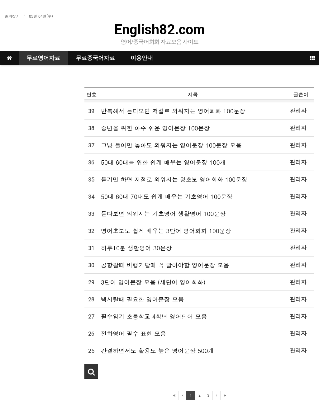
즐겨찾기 (12, 16)
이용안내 (142, 57)
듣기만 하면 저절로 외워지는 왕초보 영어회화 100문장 (174, 179)
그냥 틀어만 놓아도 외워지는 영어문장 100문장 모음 (171, 145)
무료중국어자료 (95, 57)
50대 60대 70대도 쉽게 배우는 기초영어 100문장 (167, 196)
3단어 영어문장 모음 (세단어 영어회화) (153, 282)
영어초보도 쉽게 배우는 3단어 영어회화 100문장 (166, 230)
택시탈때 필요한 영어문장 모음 (142, 299)
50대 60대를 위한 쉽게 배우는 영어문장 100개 (163, 162)
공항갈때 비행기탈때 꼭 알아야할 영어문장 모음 (165, 265)
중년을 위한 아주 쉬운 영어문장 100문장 (155, 128)
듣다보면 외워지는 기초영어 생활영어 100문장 (163, 213)
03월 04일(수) (41, 16)
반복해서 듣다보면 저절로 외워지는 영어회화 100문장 (173, 110)
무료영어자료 (43, 57)
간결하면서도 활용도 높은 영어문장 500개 (157, 350)
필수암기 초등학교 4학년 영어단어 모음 (154, 316)
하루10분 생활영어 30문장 (136, 247)
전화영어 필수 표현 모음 (133, 333)
